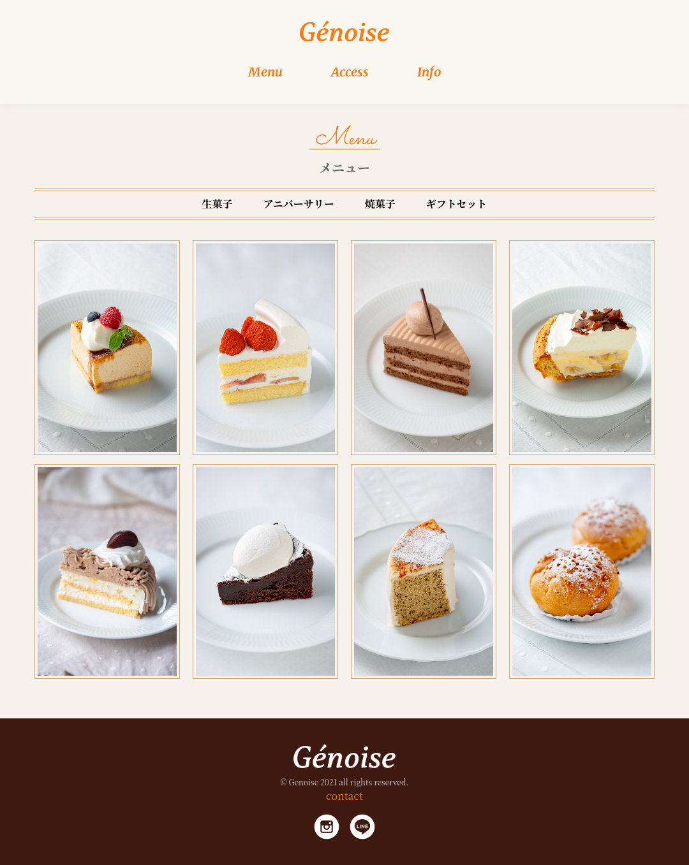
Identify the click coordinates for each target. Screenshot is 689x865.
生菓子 (217, 203)
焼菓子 (380, 203)
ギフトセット (456, 203)
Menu (265, 72)
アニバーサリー (298, 203)
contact (344, 796)
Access (350, 72)
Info (429, 72)
